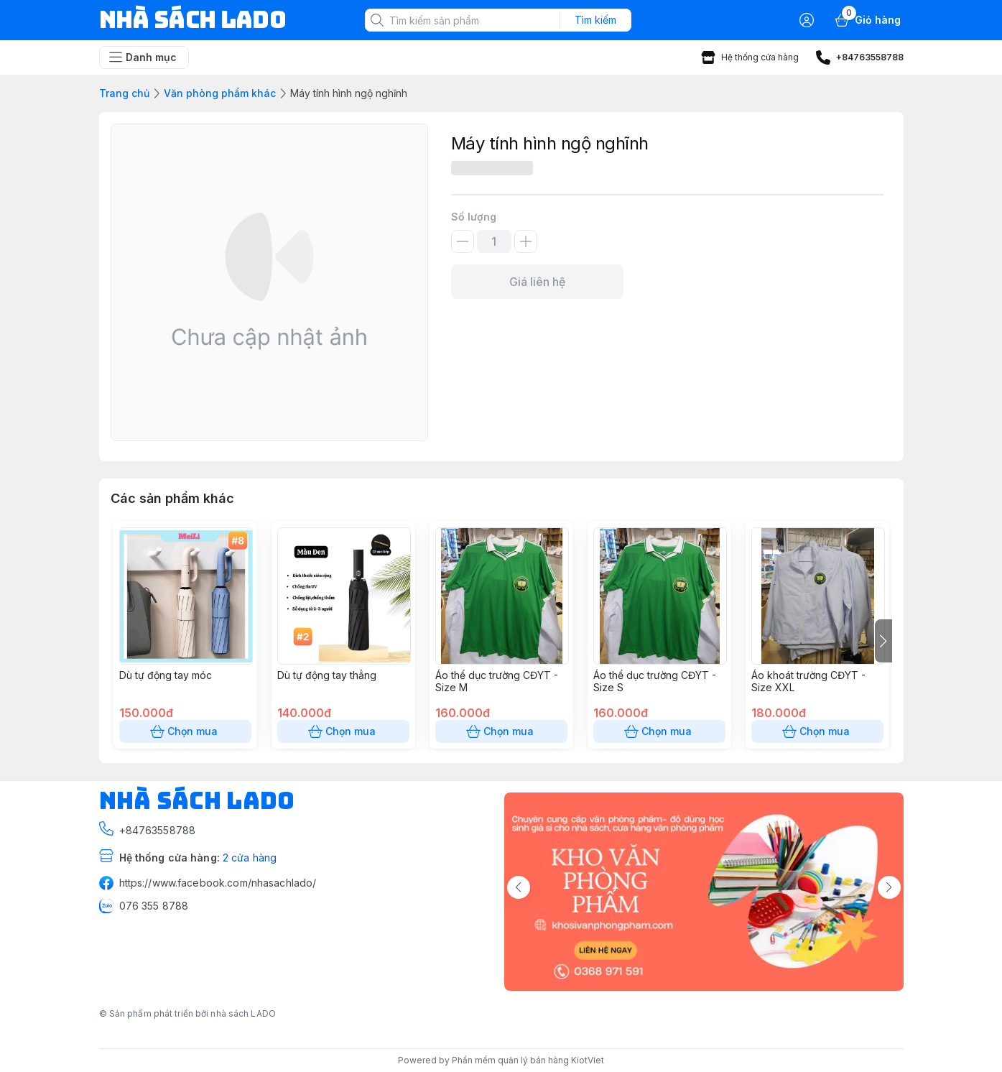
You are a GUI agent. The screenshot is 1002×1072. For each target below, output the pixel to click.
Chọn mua (185, 731)
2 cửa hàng (250, 857)
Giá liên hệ (537, 281)
